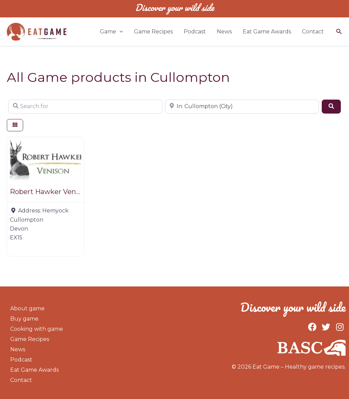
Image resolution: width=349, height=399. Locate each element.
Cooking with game (36, 329)
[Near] (242, 106)
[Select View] (15, 125)
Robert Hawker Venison (50, 192)
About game (27, 308)
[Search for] (85, 106)
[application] (119, 31)
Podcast (195, 31)
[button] (339, 31)
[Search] (331, 106)
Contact (313, 31)
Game (111, 31)
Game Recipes (153, 31)
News (224, 31)
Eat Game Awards (267, 31)
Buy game (24, 318)
